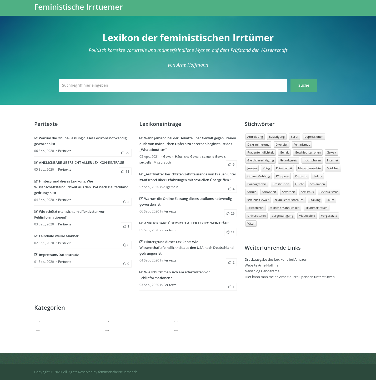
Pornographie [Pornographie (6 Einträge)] (257, 184)
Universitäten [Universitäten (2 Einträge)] (256, 216)
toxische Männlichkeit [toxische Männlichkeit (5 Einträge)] (284, 208)
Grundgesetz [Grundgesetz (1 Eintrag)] (288, 160)
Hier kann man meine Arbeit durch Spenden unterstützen (290, 276)
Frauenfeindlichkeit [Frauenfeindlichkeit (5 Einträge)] (260, 152)
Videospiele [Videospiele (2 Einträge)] (307, 216)
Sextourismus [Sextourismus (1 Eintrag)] (329, 192)
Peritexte (64, 151)
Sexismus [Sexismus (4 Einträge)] (307, 192)
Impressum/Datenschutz (56, 254)
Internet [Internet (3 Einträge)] (332, 160)
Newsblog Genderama (262, 271)
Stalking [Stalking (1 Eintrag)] (315, 200)
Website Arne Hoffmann (264, 265)
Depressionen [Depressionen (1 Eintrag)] (313, 137)
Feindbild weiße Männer (56, 236)
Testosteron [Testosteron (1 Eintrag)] (255, 208)
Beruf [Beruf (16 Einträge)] (294, 137)
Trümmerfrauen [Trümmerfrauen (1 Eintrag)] (316, 208)
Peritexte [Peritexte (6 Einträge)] (301, 176)
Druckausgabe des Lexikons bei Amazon (276, 259)
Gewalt (168, 156)
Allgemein (170, 187)
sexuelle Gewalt (213, 156)
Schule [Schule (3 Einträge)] (251, 192)
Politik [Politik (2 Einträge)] (317, 176)
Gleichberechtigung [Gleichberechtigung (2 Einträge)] (260, 160)
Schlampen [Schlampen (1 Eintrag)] (317, 184)
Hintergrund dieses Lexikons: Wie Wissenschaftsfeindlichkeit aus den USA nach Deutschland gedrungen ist (81, 187)
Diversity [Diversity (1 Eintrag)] (281, 144)
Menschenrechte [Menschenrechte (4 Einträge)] (309, 168)
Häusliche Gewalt (187, 156)
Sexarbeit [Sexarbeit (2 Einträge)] (288, 192)
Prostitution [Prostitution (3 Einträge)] (281, 184)
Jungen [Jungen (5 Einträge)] (252, 168)
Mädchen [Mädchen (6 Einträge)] (333, 168)
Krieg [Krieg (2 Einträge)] (266, 168)
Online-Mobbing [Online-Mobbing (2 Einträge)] (258, 176)
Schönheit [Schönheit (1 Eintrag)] (269, 192)
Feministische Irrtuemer (78, 7)
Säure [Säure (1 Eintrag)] (330, 200)
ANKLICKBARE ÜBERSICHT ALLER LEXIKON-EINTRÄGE (79, 162)
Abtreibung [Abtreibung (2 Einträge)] (255, 137)
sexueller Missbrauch (155, 162)
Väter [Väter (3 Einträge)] (251, 223)
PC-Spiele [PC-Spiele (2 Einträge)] (282, 176)
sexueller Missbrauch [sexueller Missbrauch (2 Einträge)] (289, 200)
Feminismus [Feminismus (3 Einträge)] (302, 144)
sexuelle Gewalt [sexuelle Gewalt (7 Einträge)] (258, 200)
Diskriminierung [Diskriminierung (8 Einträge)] (258, 144)
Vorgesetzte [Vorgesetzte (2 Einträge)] (329, 216)
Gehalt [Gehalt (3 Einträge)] (284, 152)
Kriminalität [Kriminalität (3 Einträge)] (284, 168)
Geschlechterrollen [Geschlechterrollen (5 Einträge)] (308, 152)
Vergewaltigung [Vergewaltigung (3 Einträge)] (282, 216)
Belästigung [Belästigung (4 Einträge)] (277, 137)
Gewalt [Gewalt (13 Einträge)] (331, 152)
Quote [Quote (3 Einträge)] (299, 184)
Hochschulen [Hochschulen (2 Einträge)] (312, 160)
